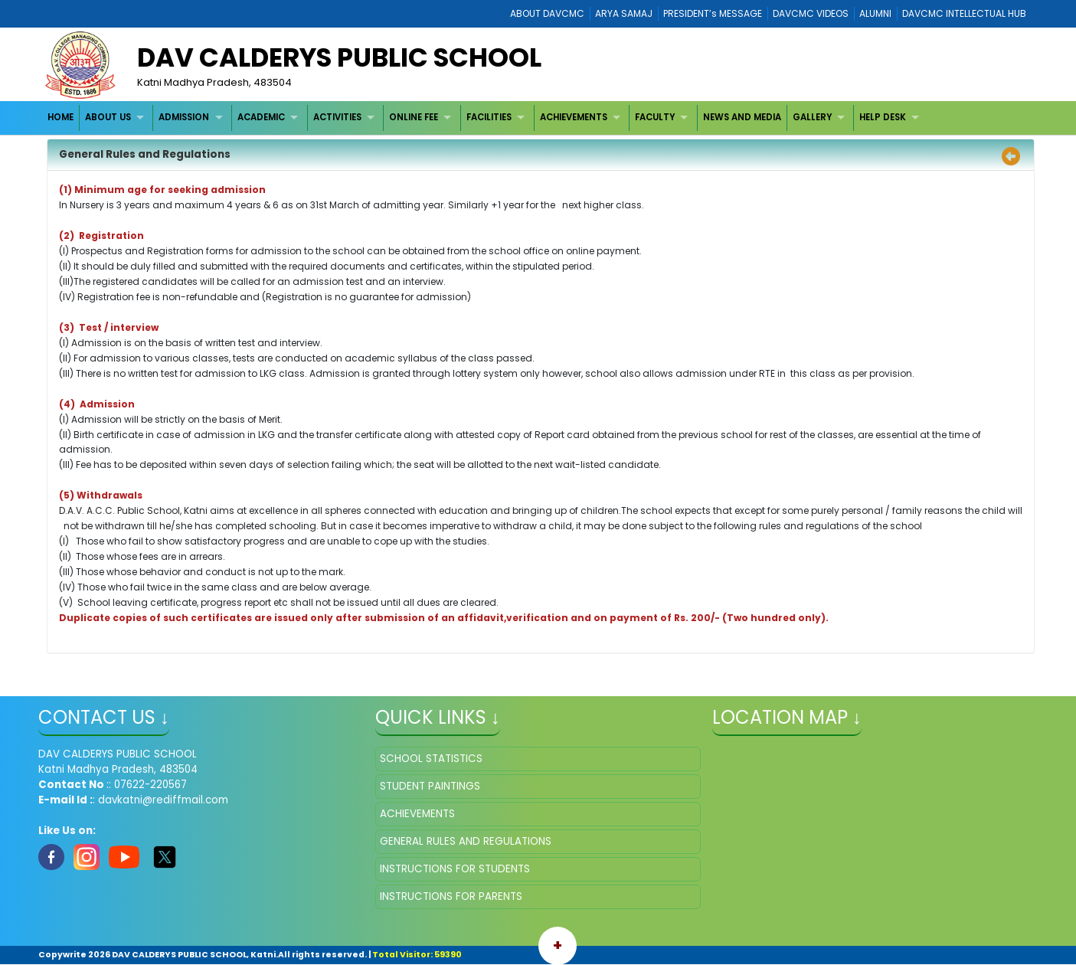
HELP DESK (882, 117)
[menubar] (485, 117)
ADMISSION (184, 117)
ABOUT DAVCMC (547, 13)
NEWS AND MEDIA (742, 117)
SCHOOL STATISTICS (431, 758)
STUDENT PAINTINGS (430, 786)
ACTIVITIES (337, 117)
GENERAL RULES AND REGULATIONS (465, 841)
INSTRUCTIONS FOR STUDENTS (455, 869)
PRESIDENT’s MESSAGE (712, 13)
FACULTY (655, 117)
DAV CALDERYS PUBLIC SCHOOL (339, 57)
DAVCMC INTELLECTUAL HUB (964, 13)
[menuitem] (61, 117)
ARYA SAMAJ (623, 13)
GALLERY (812, 117)
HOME (60, 117)
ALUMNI (875, 13)
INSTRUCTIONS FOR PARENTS (451, 896)
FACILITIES (489, 117)
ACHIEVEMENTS (573, 117)
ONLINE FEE (413, 117)
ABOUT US (108, 117)
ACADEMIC (261, 117)
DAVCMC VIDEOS (811, 13)
